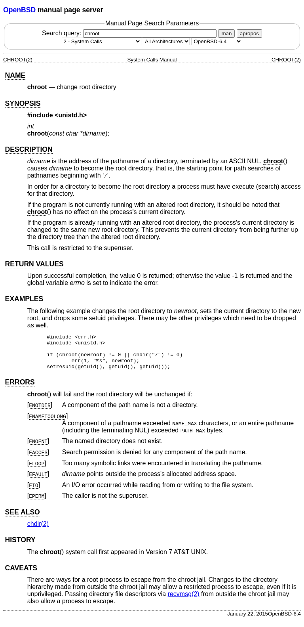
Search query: (130, 33)
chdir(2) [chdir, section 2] (38, 531)
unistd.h (71, 115)
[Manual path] (217, 41)
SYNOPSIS (22, 103)
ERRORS (19, 389)
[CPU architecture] (166, 41)
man (226, 33)
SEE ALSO (22, 519)
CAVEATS (21, 575)
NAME (15, 75)
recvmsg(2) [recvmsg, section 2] (184, 601)
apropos (249, 33)
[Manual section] (101, 41)
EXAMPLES (24, 299)
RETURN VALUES (34, 264)
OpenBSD (19, 10)
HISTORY (20, 547)
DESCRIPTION (28, 149)
